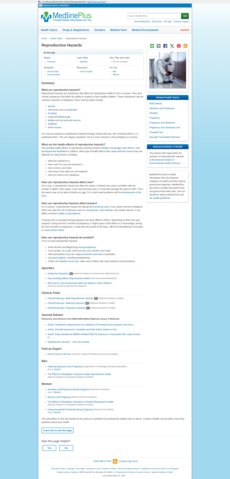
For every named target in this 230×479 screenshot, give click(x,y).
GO (185, 16)
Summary (51, 62)
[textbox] (154, 16)
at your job (73, 261)
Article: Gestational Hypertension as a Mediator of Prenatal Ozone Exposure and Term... (91, 324)
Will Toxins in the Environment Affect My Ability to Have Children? (80, 283)
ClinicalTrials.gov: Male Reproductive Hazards (70, 298)
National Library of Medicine (56, 5)
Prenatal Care (156, 132)
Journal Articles (53, 74)
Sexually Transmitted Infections (164, 137)
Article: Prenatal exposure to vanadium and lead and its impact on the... (83, 329)
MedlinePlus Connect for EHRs (153, 469)
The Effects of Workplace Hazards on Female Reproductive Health (81, 402)
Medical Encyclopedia (145, 30)
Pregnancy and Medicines (162, 122)
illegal (61, 117)
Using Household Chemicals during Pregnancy (71, 409)
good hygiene (59, 257)
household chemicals (91, 254)
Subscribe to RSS (105, 461)
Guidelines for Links (93, 469)
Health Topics (49, 30)
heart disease (106, 210)
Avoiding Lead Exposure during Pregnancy (69, 389)
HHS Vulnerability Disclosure (129, 469)
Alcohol (51, 106)
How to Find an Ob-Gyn (59, 354)
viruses (57, 127)
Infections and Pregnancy (162, 108)
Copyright (70, 469)
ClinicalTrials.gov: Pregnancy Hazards (66, 308)
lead (65, 120)
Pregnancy (154, 118)
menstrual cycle (101, 206)
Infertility (153, 113)
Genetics (99, 30)
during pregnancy (87, 247)
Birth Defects (155, 103)
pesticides (72, 109)
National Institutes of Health (162, 472)
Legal (50, 117)
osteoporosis (92, 210)
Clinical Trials (52, 71)
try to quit (66, 250)
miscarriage (115, 148)
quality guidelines (161, 198)
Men (114, 71)
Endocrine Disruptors (58, 273)
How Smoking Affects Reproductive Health (69, 278)
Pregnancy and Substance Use (164, 127)
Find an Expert (86, 71)
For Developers (173, 469)
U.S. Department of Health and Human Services (131, 472)
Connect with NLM (128, 461)
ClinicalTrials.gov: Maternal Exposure (66, 303)
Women (116, 74)
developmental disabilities (54, 151)
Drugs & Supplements (76, 30)
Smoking (52, 113)
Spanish (57, 369)
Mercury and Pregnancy (59, 397)
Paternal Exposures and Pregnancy (65, 366)
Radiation (52, 124)
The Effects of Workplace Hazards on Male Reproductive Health (79, 374)
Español (184, 30)
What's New (157, 21)
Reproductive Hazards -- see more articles (68, 342)
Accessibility (80, 469)
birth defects (129, 148)
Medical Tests (118, 30)
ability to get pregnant (69, 213)
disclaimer (154, 194)
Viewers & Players (110, 469)
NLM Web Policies (58, 469)
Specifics (84, 62)
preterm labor (57, 230)
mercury (77, 120)
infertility (104, 148)
